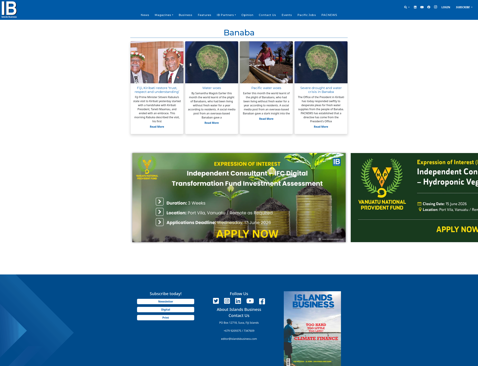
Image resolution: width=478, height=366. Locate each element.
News (145, 15)
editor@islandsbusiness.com (239, 339)
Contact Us (267, 15)
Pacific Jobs (306, 15)
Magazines (163, 15)
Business (185, 15)
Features (204, 15)
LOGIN (445, 7)
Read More (157, 126)
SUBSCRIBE (463, 7)
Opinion (247, 15)
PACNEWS (329, 15)
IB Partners (225, 15)
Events (287, 15)
